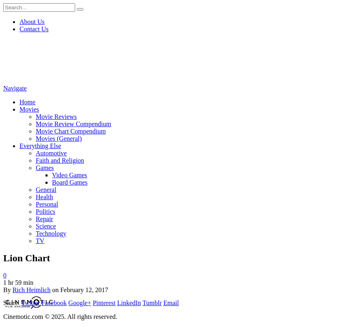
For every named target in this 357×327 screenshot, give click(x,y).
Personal (47, 204)
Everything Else (40, 145)
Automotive (51, 153)
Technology (51, 233)
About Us (32, 21)
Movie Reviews (56, 116)
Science (46, 226)
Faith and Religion (60, 160)
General (46, 189)
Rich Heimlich (32, 289)
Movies (29, 109)
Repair (44, 218)
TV (40, 240)
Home (27, 102)
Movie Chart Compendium (71, 131)
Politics (45, 211)
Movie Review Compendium (73, 123)
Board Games (70, 182)
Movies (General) (59, 138)
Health (44, 197)
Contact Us (34, 29)
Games (45, 167)
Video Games (69, 175)
